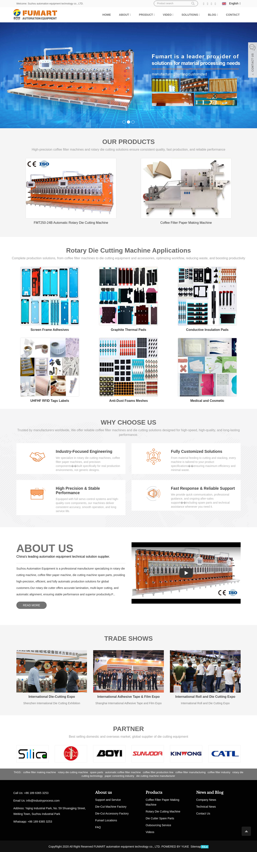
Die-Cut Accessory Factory (112, 813)
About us (103, 792)
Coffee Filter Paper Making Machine (186, 222)
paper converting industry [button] (119, 775)
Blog (213, 14)
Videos (150, 831)
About (125, 14)
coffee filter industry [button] (219, 771)
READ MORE (31, 604)
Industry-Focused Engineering (85, 451)
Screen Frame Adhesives (50, 329)
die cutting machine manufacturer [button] (155, 775)
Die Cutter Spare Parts (160, 817)
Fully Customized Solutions (197, 451)
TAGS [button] (17, 771)
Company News (206, 799)
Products (154, 792)
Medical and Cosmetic (207, 400)
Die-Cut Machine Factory (110, 806)
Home (106, 14)
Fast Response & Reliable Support (204, 488)
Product (147, 14)
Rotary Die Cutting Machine (163, 810)
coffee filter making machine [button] (39, 771)
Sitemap (196, 846)
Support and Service (108, 799)
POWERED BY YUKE (175, 846)
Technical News (206, 806)
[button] (130, 14)
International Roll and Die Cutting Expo (205, 696)
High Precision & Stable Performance (78, 490)
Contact (233, 14)
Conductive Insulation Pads (207, 329)
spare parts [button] (96, 771)
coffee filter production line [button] (158, 771)
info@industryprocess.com (43, 800)
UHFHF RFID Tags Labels (49, 400)
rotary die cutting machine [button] (73, 771)
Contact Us (203, 813)
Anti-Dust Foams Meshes (128, 400)
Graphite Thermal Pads (128, 329)
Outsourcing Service (158, 824)
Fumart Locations (106, 819)
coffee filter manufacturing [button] (190, 771)
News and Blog (209, 792)
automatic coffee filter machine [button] (123, 771)
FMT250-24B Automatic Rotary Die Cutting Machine (71, 222)
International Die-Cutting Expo (51, 696)
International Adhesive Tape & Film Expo (128, 696)
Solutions (190, 14)
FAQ (98, 826)
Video (168, 14)
